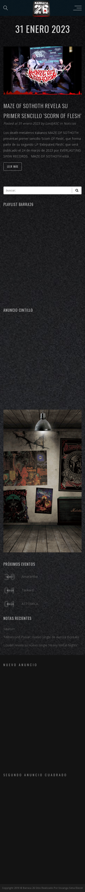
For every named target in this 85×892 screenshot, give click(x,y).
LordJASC (52, 123)
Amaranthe (30, 576)
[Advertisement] (42, 360)
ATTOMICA (30, 604)
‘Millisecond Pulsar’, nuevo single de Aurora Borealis (41, 637)
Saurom (9, 629)
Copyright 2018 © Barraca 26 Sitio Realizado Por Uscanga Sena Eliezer (42, 888)
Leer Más (12, 166)
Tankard (28, 590)
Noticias (70, 123)
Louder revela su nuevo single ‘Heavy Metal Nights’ (40, 645)
